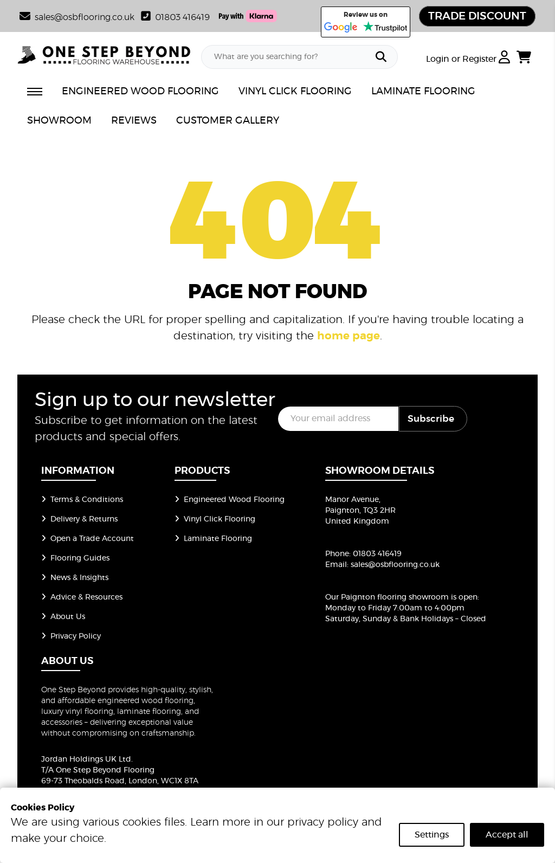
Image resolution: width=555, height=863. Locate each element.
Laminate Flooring (213, 539)
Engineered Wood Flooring (230, 500)
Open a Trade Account (87, 539)
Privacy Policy (71, 636)
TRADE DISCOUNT (477, 16)
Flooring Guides (75, 558)
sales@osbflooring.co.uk (395, 565)
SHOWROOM (59, 121)
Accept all (507, 834)
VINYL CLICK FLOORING (295, 91)
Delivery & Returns (79, 519)
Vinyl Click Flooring (215, 519)
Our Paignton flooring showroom (387, 597)
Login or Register (468, 59)
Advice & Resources (81, 597)
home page (348, 336)
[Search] (381, 57)
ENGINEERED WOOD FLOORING (140, 91)
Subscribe (431, 418)
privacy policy (322, 822)
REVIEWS (134, 121)
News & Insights (74, 578)
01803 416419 (175, 17)
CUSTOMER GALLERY (227, 121)
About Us (63, 617)
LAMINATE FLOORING (423, 91)
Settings (432, 834)
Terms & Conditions (82, 500)
